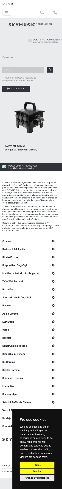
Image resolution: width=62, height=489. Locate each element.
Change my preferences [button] (37, 478)
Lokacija (6, 466)
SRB (10, 3)
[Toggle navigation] (7, 13)
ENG (4, 3)
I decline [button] (37, 471)
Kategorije (15, 88)
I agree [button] (37, 465)
